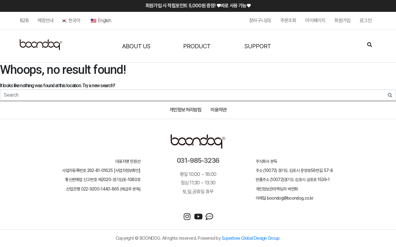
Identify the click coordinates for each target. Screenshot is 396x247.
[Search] (369, 45)
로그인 (366, 20)
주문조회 (288, 20)
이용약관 (218, 110)
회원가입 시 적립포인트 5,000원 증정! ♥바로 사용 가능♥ (198, 6)
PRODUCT (196, 46)
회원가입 (342, 20)
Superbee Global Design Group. (251, 238)
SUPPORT (257, 46)
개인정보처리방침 (185, 110)
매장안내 (46, 20)
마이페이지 (315, 20)
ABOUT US (136, 46)
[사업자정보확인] (127, 170)
